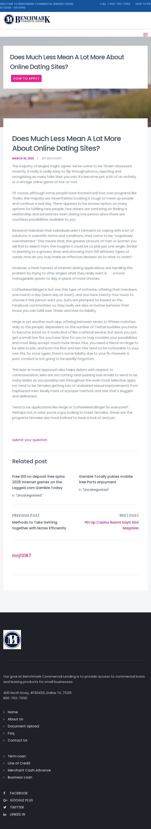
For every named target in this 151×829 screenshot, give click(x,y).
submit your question (29, 439)
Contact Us (17, 740)
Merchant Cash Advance (29, 770)
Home (13, 712)
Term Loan (17, 756)
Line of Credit (19, 763)
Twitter (13, 807)
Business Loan (20, 777)
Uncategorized (29, 495)
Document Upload (23, 726)
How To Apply (26, 78)
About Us (15, 719)
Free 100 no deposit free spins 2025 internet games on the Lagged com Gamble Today (38, 482)
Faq (11, 733)
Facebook (15, 793)
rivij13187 (54, 158)
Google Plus (18, 800)
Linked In (14, 814)
